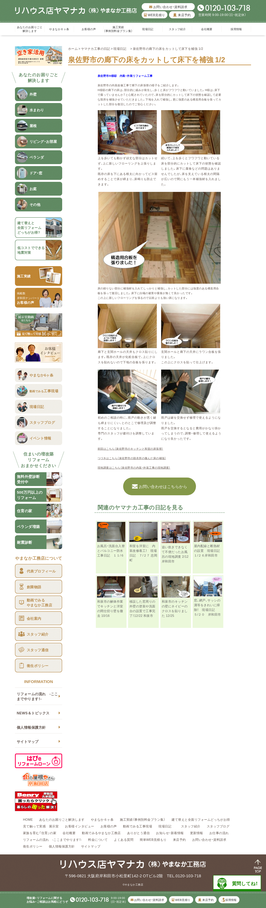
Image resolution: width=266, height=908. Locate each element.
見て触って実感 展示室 (41, 826)
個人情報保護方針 (31, 727)
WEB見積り (154, 14)
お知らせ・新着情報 (170, 832)
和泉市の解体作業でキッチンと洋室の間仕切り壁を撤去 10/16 (110, 608)
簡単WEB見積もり (153, 839)
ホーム (73, 48)
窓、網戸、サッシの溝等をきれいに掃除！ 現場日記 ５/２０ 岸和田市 (207, 607)
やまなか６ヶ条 (59, 29)
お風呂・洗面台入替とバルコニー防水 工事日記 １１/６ (111, 550)
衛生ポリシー (32, 846)
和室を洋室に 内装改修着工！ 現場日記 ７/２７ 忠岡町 (143, 552)
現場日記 (149, 29)
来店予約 (182, 14)
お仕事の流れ (219, 832)
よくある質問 (123, 839)
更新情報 (196, 832)
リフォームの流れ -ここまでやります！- (37, 696)
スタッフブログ (218, 826)
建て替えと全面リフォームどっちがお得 (201, 819)
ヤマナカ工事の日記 (95, 48)
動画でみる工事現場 (137, 826)
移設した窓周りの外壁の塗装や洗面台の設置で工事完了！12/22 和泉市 (142, 608)
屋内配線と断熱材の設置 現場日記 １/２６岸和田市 (208, 550)
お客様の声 (89, 29)
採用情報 (236, 29)
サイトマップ (28, 741)
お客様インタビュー (79, 826)
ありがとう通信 (138, 832)
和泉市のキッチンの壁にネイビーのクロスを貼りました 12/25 (175, 608)
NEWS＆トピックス (33, 713)
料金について (98, 839)
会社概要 (206, 29)
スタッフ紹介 (177, 29)
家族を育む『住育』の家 (39, 832)
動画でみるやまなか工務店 (101, 832)
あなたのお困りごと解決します (29, 29)
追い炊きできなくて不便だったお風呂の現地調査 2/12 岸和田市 (175, 554)
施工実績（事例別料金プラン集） (118, 29)
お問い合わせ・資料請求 (168, 6)
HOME (28, 819)
